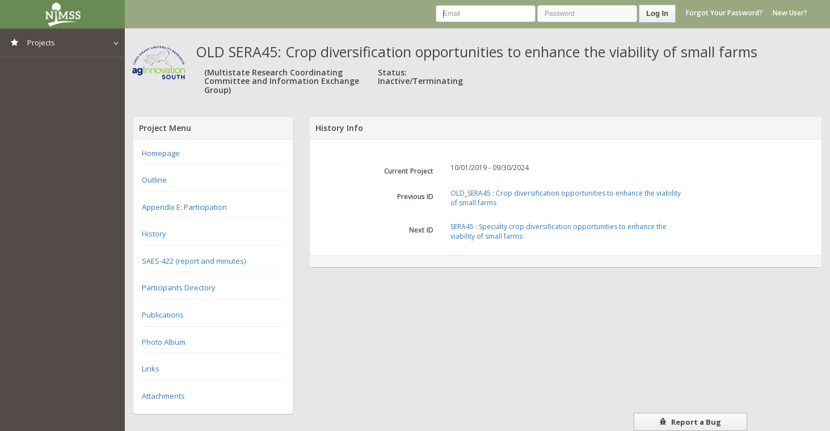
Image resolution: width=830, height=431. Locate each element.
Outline (154, 180)
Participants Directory (179, 287)
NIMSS (62, 14)
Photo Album (164, 342)
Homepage (161, 153)
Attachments (163, 396)
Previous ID (415, 196)
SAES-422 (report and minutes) (194, 261)
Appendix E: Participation (184, 207)
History (154, 234)
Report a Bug (690, 422)
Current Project (408, 171)
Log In (657, 13)
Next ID (421, 230)
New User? (790, 13)
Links (150, 369)
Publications (163, 315)
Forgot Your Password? (724, 13)
